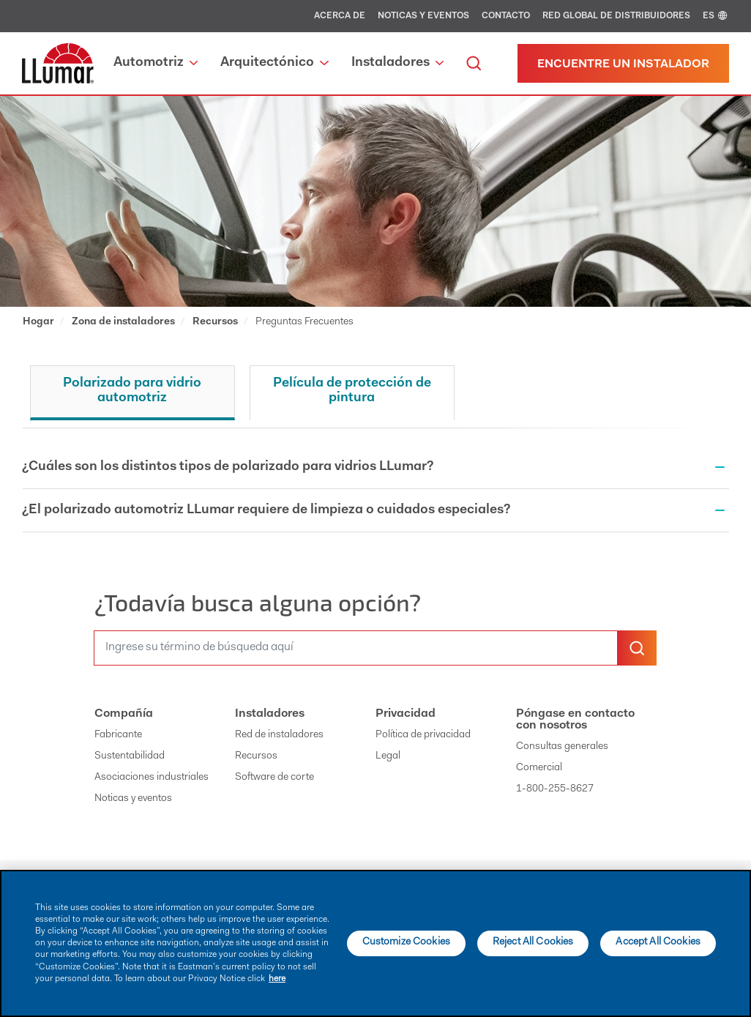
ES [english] (716, 16)
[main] (375, 943)
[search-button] (637, 648)
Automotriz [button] (155, 63)
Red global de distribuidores (616, 16)
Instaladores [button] (397, 63)
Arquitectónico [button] (274, 63)
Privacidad (406, 714)
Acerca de (339, 16)
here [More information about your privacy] (277, 979)
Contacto (506, 16)
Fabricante (118, 735)
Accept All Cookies (658, 942)
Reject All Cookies (533, 942)
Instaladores (269, 714)
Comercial (539, 768)
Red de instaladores (279, 735)
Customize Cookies (406, 942)
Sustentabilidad (129, 756)
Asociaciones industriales (151, 777)
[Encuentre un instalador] (623, 63)
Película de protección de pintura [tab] (352, 391)
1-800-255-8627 (555, 789)
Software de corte (274, 777)
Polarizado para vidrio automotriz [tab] (132, 391)
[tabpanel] (376, 495)
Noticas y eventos (423, 16)
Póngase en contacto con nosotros (575, 719)
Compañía (123, 714)
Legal (388, 756)
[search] (473, 63)
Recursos (256, 756)
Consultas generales (562, 747)
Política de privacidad (423, 735)
